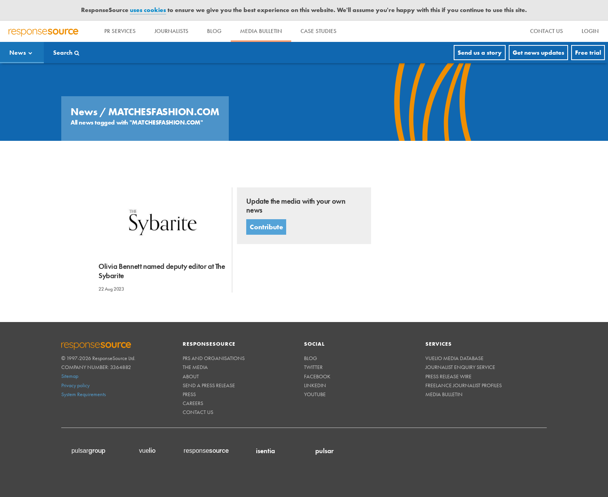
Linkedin (315, 385)
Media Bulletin (261, 31)
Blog (214, 31)
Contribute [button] (266, 226)
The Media (195, 367)
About (191, 376)
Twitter (313, 367)
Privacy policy (75, 385)
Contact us (198, 412)
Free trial (588, 52)
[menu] (546, 31)
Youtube (315, 394)
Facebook (317, 376)
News (17, 52)
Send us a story (480, 52)
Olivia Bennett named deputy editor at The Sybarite (161, 270)
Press (189, 394)
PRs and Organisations (214, 358)
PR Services (120, 31)
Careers (193, 403)
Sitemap (69, 375)
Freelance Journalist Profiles (463, 385)
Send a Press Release (209, 385)
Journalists (171, 31)
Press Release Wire (448, 376)
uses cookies (148, 10)
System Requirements (83, 394)
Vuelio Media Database (454, 358)
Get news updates (538, 52)
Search (63, 52)
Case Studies (319, 31)
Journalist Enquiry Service (460, 367)
